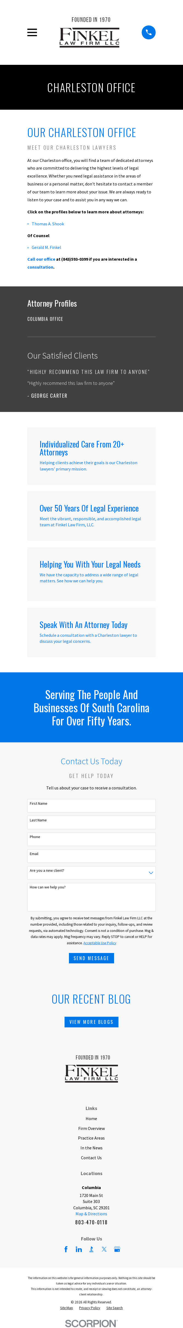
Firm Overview (91, 1128)
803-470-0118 (91, 1222)
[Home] (89, 32)
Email (34, 854)
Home (91, 1118)
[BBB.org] (91, 1249)
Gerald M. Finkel (46, 247)
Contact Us (91, 1157)
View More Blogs (91, 1022)
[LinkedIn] (79, 1249)
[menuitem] (91, 319)
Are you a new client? (47, 870)
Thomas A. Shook (48, 223)
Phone (35, 837)
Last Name (38, 820)
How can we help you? (48, 887)
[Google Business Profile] (117, 1249)
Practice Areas (91, 1138)
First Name (38, 803)
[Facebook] (66, 1249)
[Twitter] (104, 1249)
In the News (91, 1147)
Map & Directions (91, 1213)
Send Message (91, 958)
